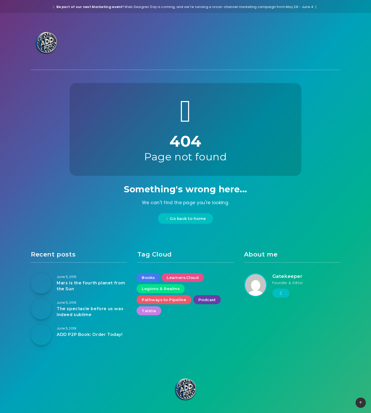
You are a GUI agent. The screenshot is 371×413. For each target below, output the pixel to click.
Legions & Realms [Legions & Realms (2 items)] (161, 288)
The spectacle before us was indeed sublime (90, 311)
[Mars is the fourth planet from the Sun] (41, 283)
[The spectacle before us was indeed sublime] (41, 309)
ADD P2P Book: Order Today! (90, 334)
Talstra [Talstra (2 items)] (149, 310)
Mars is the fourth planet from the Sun (91, 285)
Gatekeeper (287, 276)
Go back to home (186, 218)
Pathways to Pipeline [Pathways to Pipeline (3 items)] (164, 299)
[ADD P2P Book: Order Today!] (41, 335)
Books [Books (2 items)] (148, 277)
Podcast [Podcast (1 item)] (207, 299)
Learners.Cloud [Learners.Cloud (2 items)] (183, 277)
